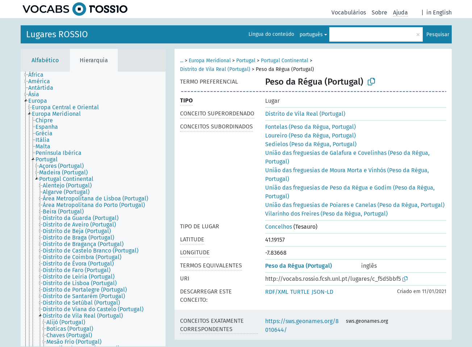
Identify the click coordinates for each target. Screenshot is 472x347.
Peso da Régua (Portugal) (298, 265)
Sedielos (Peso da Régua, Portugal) (310, 144)
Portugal (245, 61)
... (181, 61)
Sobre (379, 12)
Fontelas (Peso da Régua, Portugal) (310, 126)
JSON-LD (322, 291)
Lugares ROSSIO (57, 34)
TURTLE (300, 291)
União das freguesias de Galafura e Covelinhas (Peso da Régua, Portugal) (347, 157)
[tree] (93, 209)
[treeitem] (39, 75)
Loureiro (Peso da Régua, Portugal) (310, 135)
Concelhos (278, 226)
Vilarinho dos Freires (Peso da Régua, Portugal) (326, 213)
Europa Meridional (210, 61)
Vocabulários (348, 12)
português (311, 34)
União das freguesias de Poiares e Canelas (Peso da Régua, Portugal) (354, 205)
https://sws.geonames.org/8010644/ (302, 325)
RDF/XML (276, 291)
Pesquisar (437, 34)
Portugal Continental (284, 61)
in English (439, 12)
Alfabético (45, 60)
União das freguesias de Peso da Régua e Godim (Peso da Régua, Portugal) (350, 192)
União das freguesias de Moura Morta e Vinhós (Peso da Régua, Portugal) (347, 174)
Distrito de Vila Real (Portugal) (215, 69)
